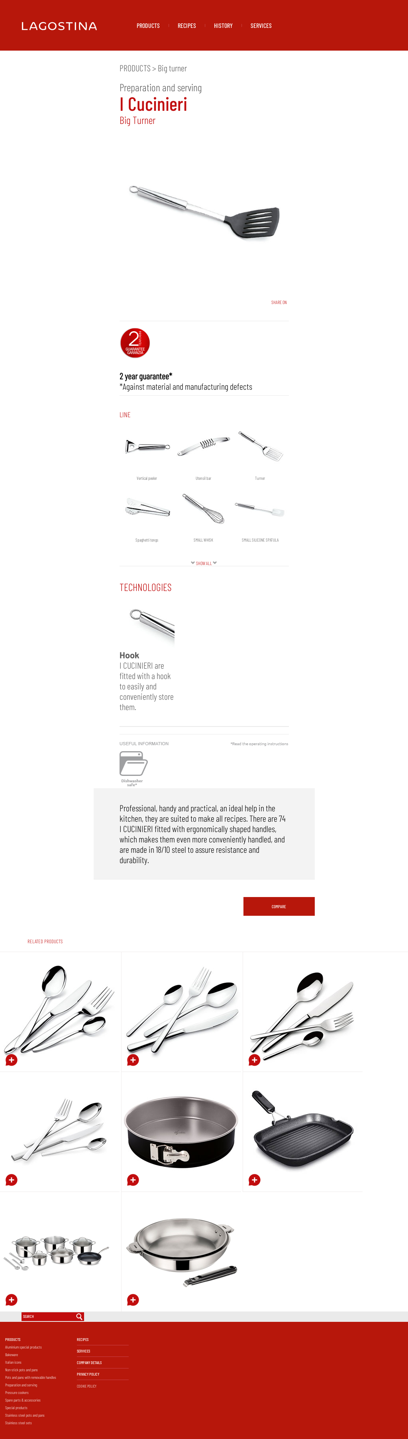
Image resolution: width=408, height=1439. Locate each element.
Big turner (172, 68)
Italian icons (13, 1362)
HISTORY (223, 25)
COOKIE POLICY (86, 1386)
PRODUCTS (148, 25)
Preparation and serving (21, 1384)
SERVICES (261, 25)
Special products (16, 1407)
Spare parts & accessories (23, 1400)
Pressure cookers (17, 1392)
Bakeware (11, 1354)
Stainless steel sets (18, 1422)
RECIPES (187, 25)
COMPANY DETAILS (89, 1362)
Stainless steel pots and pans (25, 1415)
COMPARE (279, 906)
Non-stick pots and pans (21, 1369)
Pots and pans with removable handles (30, 1377)
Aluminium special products (23, 1347)
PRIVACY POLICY (88, 1374)
